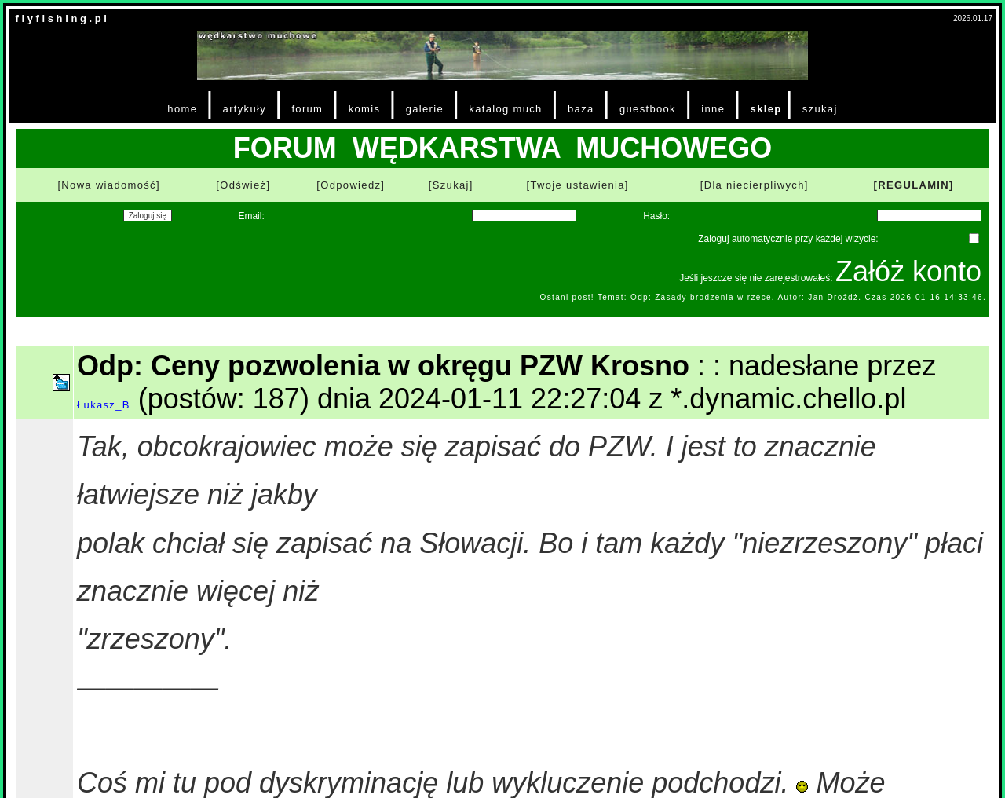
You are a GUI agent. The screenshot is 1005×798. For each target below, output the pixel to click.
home (182, 109)
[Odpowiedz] (350, 185)
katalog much (505, 109)
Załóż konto (908, 271)
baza (581, 109)
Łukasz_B (103, 405)
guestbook (647, 109)
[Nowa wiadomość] (108, 185)
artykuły (244, 109)
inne (713, 109)
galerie (425, 109)
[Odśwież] (243, 185)
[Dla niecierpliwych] (754, 185)
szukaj (820, 109)
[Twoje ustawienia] (578, 185)
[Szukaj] (451, 185)
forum (307, 109)
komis (365, 109)
